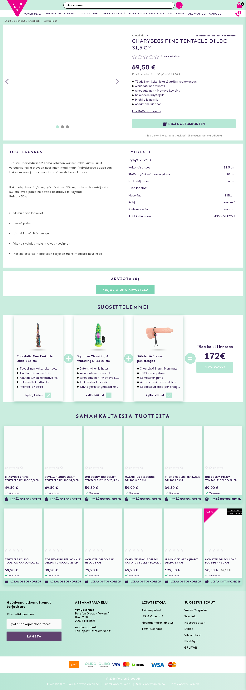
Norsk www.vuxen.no (150, 684)
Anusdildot (50, 21)
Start (8, 21)
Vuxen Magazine (196, 610)
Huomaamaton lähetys (158, 622)
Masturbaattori (195, 622)
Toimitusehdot (152, 629)
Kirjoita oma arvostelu (125, 290)
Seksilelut (19, 21)
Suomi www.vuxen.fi (117, 684)
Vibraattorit (192, 635)
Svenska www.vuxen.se (83, 684)
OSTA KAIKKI (215, 367)
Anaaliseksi (34, 21)
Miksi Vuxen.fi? (152, 616)
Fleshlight (191, 641)
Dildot (188, 629)
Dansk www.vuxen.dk (184, 684)
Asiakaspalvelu (152, 610)
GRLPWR (190, 647)
